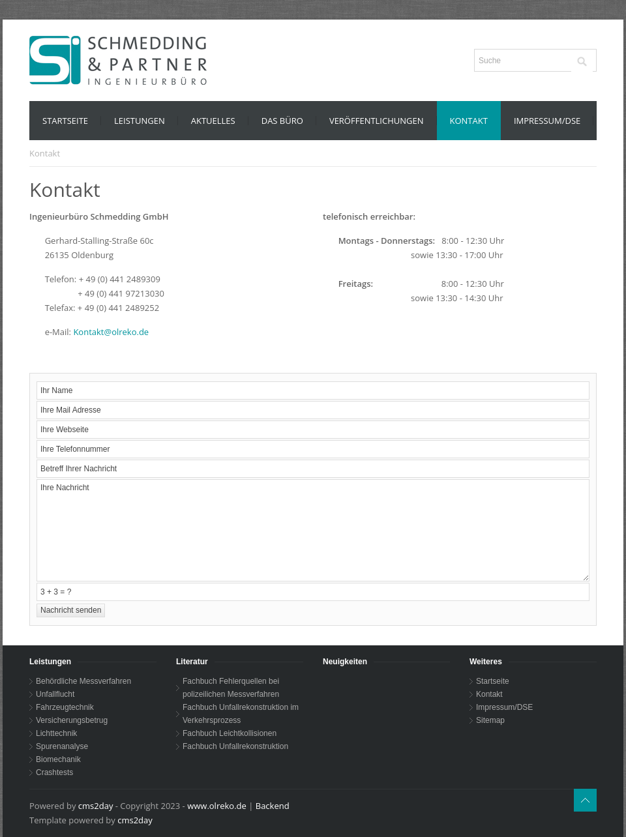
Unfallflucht (55, 694)
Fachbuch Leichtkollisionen (229, 733)
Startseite (492, 681)
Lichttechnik (56, 733)
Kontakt (489, 694)
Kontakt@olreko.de (111, 332)
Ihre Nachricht (313, 530)
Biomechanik (58, 759)
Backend (273, 806)
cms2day (95, 806)
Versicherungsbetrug (72, 720)
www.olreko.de (216, 806)
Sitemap (490, 720)
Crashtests (54, 772)
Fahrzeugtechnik (65, 707)
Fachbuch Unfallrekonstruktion (235, 746)
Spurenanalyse (62, 746)
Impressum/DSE (504, 707)
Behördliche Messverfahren (83, 681)
